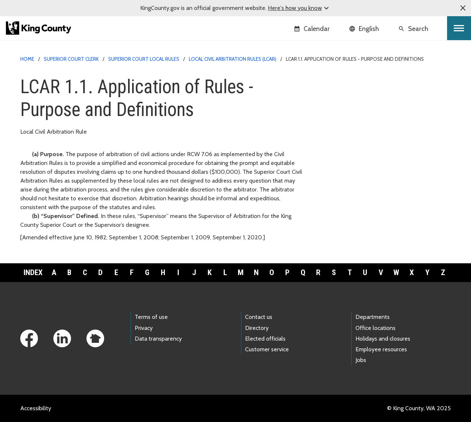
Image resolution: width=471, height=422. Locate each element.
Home (27, 59)
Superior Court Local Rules (143, 59)
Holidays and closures (382, 338)
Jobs (360, 359)
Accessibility (35, 408)
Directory (257, 327)
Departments (372, 316)
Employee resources (381, 349)
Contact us (258, 316)
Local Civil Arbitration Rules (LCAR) (232, 59)
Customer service (267, 349)
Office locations (375, 327)
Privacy (144, 327)
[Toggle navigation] (459, 28)
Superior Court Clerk (71, 59)
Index (33, 272)
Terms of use (151, 316)
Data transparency (158, 338)
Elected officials (265, 338)
